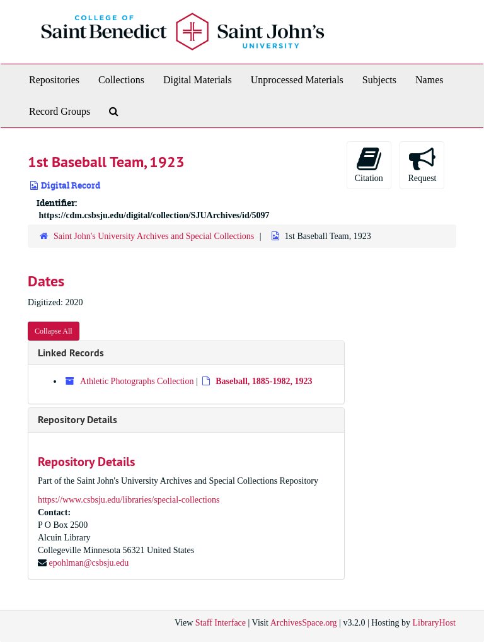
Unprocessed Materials (297, 79)
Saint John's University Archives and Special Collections (154, 236)
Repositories (54, 79)
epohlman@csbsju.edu (89, 563)
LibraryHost (434, 622)
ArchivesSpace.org (303, 622)
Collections (121, 79)
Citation (369, 164)
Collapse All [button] (53, 331)
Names (429, 79)
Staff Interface (220, 622)
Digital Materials (197, 79)
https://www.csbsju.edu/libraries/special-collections (128, 500)
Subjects (379, 79)
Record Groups (59, 111)
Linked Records (71, 352)
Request (422, 164)
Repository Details (77, 419)
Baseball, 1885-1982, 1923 (264, 381)
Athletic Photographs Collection (136, 381)
